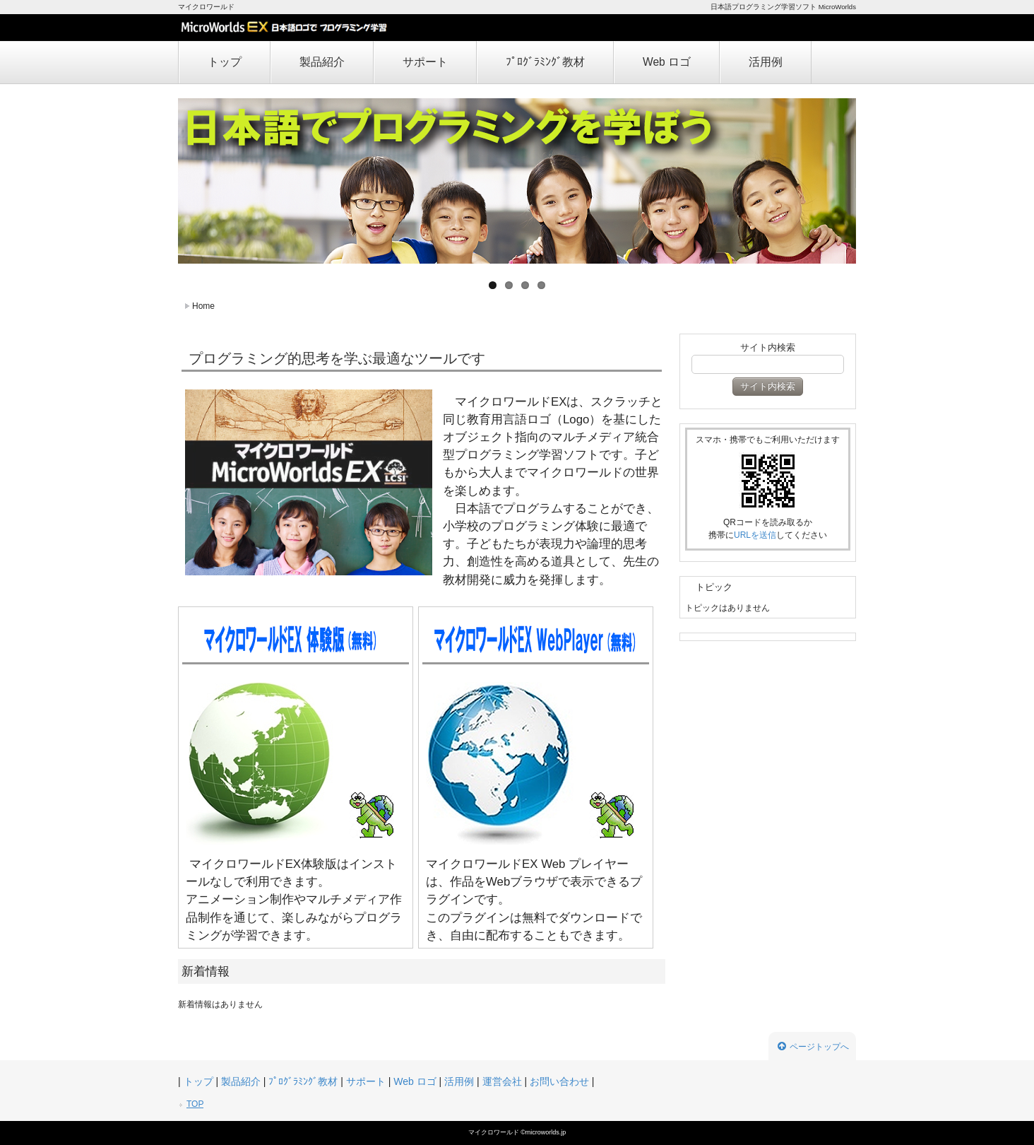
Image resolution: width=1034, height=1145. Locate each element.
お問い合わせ (559, 1081)
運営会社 (502, 1081)
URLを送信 (755, 535)
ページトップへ (813, 1046)
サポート (425, 62)
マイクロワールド (494, 1132)
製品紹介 (322, 62)
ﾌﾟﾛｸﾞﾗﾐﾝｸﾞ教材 (545, 62)
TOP (194, 1104)
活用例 (766, 62)
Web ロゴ (667, 62)
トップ (225, 62)
